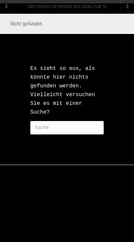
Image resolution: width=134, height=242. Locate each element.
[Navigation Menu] (127, 6)
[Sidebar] (6, 6)
